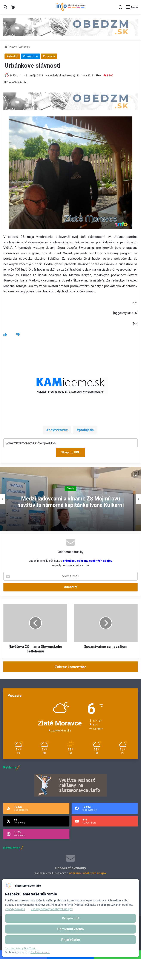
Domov (11, 47)
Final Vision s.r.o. (40, 952)
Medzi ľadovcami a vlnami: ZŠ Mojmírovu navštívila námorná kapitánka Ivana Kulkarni (70, 501)
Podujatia (49, 56)
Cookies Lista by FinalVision (20, 948)
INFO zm (15, 75)
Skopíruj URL (70, 452)
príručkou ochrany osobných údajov (87, 560)
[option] (70, 499)
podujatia (86, 430)
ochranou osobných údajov (87, 873)
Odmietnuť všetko (70, 929)
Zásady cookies (15, 909)
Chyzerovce (30, 56)
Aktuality (24, 47)
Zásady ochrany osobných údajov (52, 909)
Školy (70, 488)
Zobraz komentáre (70, 667)
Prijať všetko (70, 940)
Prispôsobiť (70, 918)
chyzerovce (58, 430)
